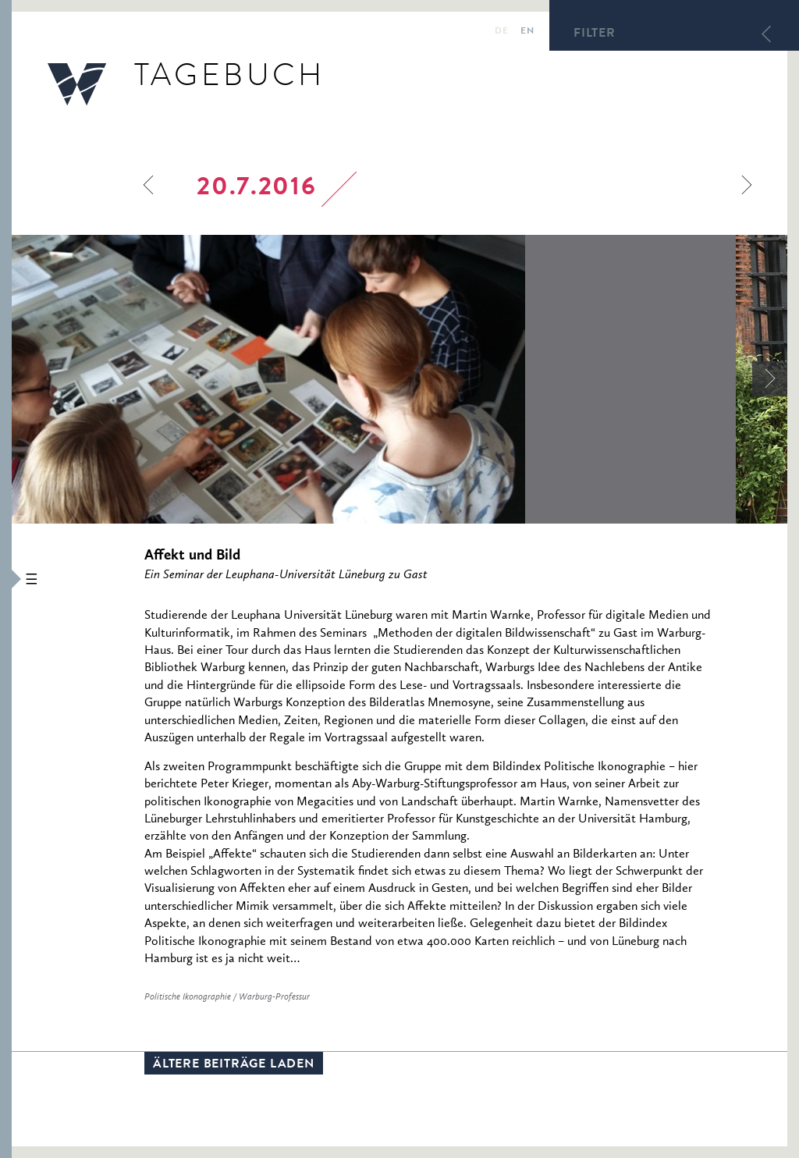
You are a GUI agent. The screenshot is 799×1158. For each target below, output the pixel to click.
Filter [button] (595, 34)
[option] (374, 379)
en (527, 32)
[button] (6, 579)
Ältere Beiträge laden (233, 1065)
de (501, 32)
